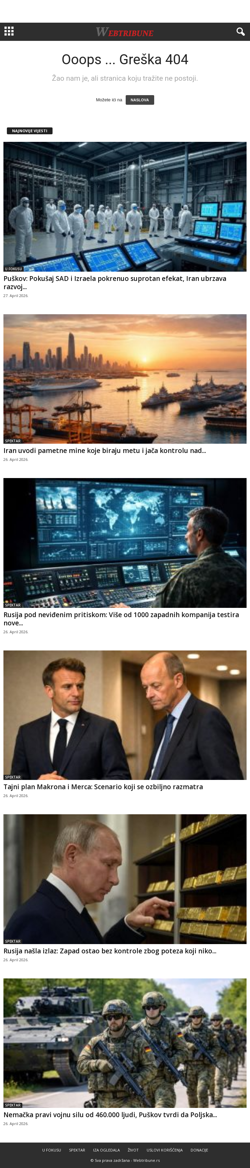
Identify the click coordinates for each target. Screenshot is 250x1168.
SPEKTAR (13, 441)
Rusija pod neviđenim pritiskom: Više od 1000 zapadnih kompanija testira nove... (121, 618)
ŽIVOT (133, 1150)
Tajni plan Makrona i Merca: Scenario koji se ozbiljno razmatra (103, 786)
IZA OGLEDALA (106, 1150)
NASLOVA (140, 100)
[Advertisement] (125, 11)
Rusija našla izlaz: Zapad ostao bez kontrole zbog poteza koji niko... (109, 950)
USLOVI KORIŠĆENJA (165, 1150)
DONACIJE (199, 1150)
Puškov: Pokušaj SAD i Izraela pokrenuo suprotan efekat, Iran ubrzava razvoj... (114, 282)
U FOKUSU (13, 269)
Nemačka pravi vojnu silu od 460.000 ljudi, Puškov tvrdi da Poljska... (110, 1114)
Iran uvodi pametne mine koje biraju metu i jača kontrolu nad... (104, 450)
